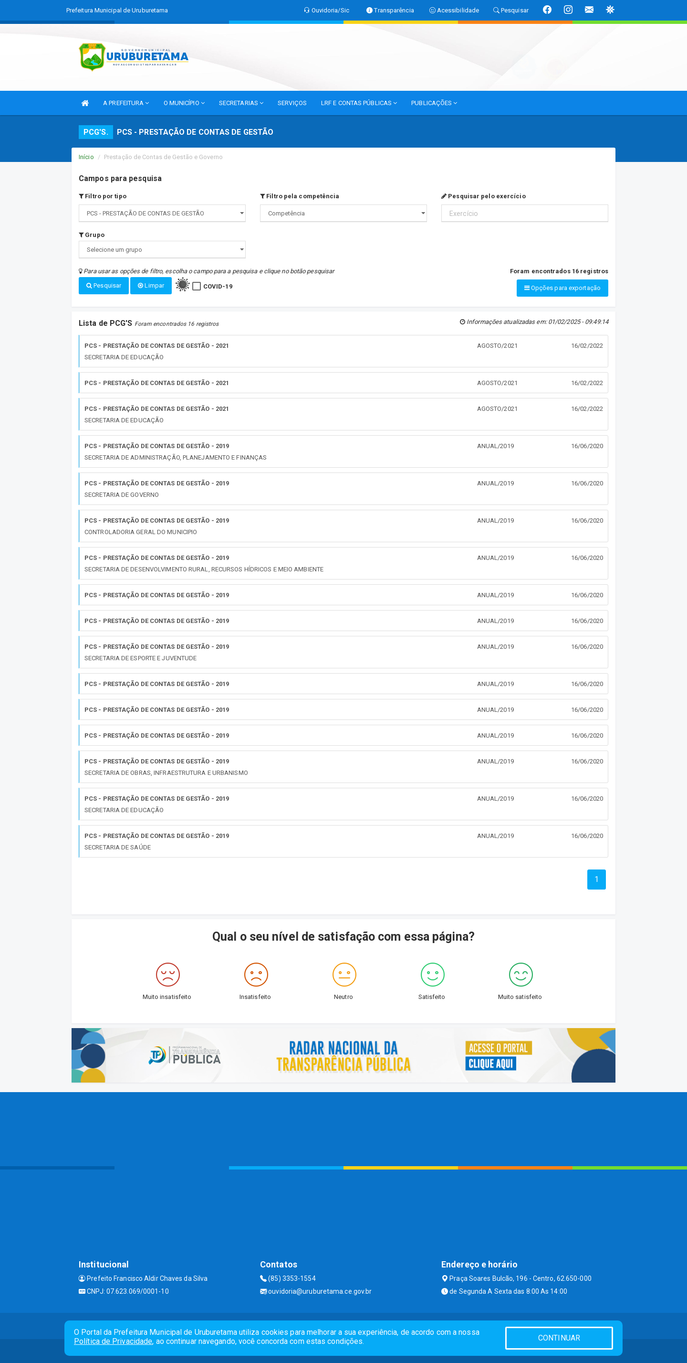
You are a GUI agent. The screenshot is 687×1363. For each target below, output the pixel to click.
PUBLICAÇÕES (434, 103)
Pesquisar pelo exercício (483, 196)
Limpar (151, 285)
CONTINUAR (559, 1337)
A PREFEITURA (126, 103)
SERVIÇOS (292, 103)
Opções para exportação (562, 287)
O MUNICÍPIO (184, 103)
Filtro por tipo (102, 196)
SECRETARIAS (241, 103)
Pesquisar (103, 285)
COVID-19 (217, 286)
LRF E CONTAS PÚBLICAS (359, 103)
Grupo (91, 234)
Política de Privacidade (113, 1341)
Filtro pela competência (300, 196)
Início (86, 157)
